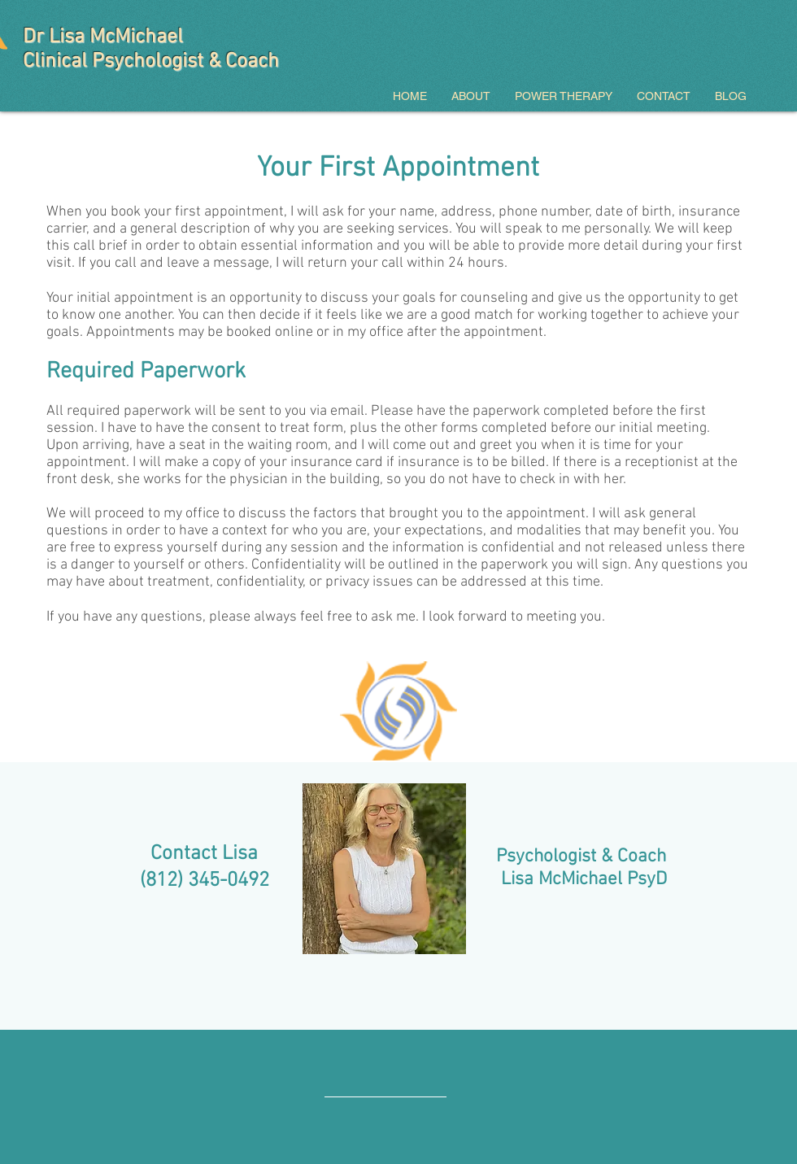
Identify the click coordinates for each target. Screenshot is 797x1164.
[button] (471, 96)
